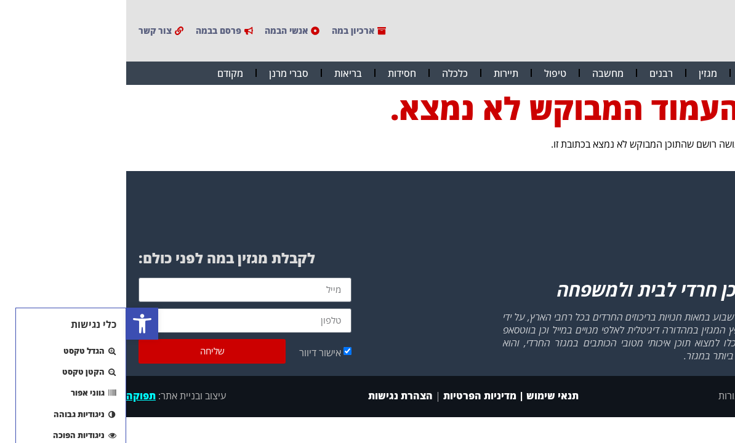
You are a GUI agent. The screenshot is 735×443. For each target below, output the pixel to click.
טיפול (429, 73)
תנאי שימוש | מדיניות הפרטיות (384, 395)
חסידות (276, 73)
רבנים (535, 73)
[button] (16, 324)
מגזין (581, 73)
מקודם (104, 73)
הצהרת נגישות (273, 395)
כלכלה (329, 73)
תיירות (379, 73)
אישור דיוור (194, 352)
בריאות (222, 73)
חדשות (630, 73)
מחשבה (481, 73)
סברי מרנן (162, 73)
